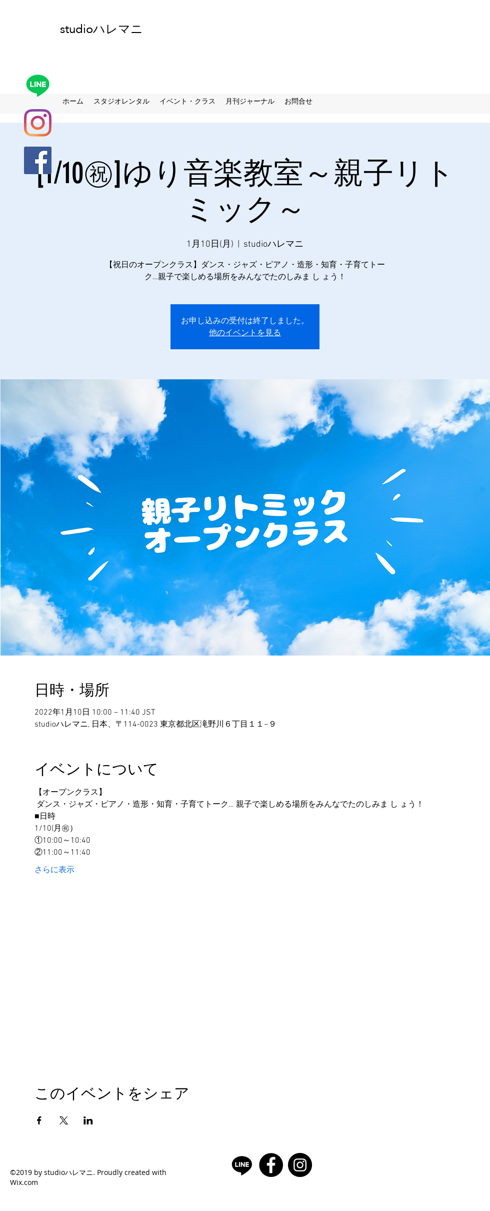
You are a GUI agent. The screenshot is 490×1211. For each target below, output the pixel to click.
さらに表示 (54, 870)
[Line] (38, 85)
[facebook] (38, 160)
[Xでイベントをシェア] (63, 1120)
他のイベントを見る (245, 332)
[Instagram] (38, 123)
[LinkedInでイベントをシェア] (88, 1120)
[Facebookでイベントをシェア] (39, 1120)
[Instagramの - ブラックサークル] (300, 1165)
